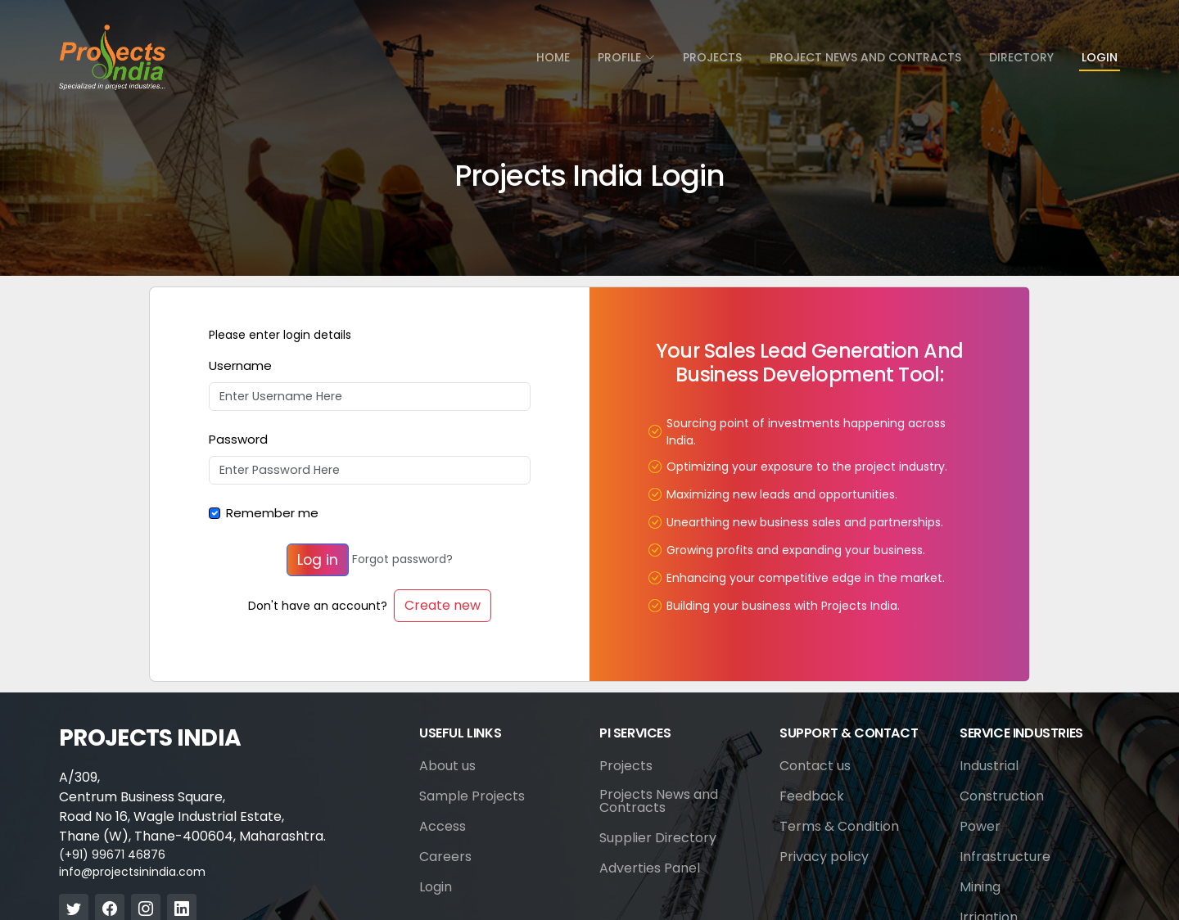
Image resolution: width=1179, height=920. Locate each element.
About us (447, 766)
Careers (445, 857)
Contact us (815, 766)
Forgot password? (402, 560)
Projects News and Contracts (658, 801)
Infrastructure (1005, 857)
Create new (442, 605)
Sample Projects (472, 796)
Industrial (989, 766)
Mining (980, 887)
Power (980, 826)
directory (1021, 57)
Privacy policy (824, 857)
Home (553, 57)
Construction (1002, 796)
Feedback (811, 796)
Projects (712, 57)
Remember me (272, 512)
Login (1100, 57)
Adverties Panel (649, 868)
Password (238, 439)
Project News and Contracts (865, 57)
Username (240, 365)
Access (442, 826)
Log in (317, 560)
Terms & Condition (839, 826)
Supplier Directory (657, 838)
